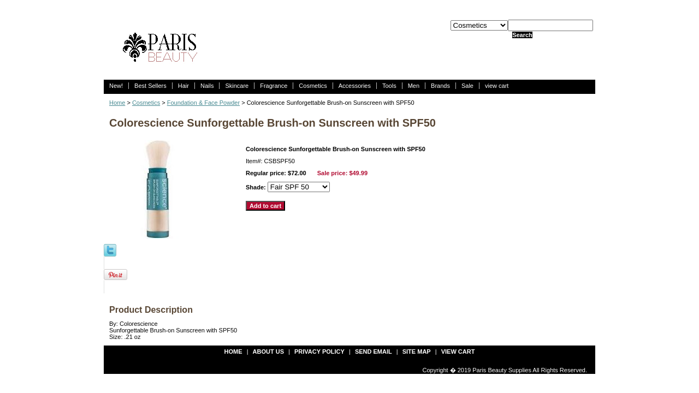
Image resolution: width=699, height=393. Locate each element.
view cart (496, 85)
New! (116, 85)
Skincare (236, 85)
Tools (389, 85)
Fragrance (273, 85)
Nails (207, 85)
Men (413, 85)
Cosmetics (313, 85)
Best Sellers (150, 85)
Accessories (355, 85)
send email (373, 351)
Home (117, 102)
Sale (467, 85)
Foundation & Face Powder (203, 102)
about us (268, 351)
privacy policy (319, 351)
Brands (440, 85)
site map (416, 351)
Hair (183, 85)
